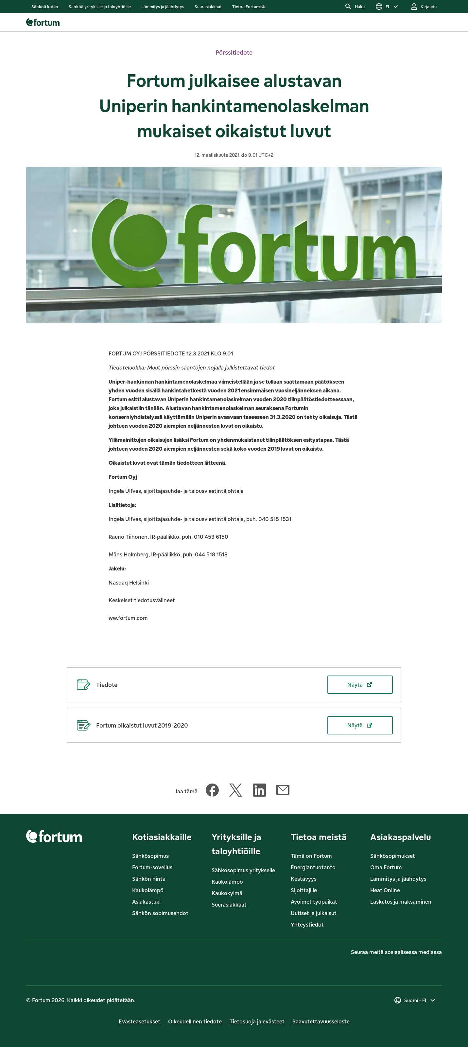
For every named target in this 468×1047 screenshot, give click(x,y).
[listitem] (44, 6)
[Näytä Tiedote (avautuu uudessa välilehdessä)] (234, 684)
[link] (44, 6)
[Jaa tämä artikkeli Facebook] (212, 791)
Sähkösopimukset (392, 855)
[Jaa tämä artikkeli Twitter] (236, 791)
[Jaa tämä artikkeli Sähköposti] (283, 791)
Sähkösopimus (150, 855)
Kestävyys (304, 878)
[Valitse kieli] (387, 6)
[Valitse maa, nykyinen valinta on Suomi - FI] (415, 1000)
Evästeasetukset (139, 1021)
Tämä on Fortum (311, 855)
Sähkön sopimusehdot (160, 913)
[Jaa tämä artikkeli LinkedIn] (259, 791)
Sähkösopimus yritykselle (243, 870)
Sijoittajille (304, 890)
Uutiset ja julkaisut (314, 913)
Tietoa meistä (319, 836)
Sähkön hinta (148, 878)
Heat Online (385, 890)
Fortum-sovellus (152, 867)
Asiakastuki (146, 901)
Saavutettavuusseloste (321, 1021)
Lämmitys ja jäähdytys (398, 878)
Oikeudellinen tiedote (195, 1021)
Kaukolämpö (148, 890)
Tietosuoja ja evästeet (257, 1021)
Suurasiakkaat (229, 904)
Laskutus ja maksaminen (400, 901)
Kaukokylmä (227, 893)
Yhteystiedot (307, 924)
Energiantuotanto (313, 867)
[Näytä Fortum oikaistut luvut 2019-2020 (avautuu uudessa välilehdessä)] (234, 725)
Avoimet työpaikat (314, 901)
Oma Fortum (386, 867)
